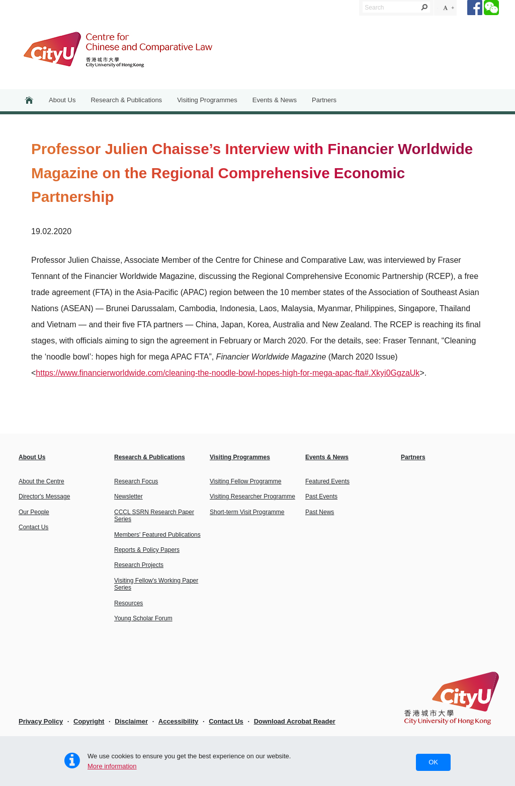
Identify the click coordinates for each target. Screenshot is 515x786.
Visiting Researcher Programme (252, 496)
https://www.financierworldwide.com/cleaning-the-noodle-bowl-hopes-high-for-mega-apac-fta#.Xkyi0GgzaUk (227, 373)
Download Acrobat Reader (294, 721)
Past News (319, 512)
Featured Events (327, 481)
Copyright (88, 721)
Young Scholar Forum (143, 618)
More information (112, 766)
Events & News (274, 100)
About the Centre (41, 481)
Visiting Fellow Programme (246, 481)
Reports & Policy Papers (147, 549)
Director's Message (44, 496)
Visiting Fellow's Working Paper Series (156, 584)
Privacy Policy (41, 721)
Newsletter (128, 496)
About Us (62, 100)
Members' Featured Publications (157, 534)
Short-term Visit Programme (247, 512)
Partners (324, 100)
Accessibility (178, 721)
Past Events (321, 496)
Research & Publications (126, 100)
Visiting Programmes (207, 100)
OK (433, 762)
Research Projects (138, 564)
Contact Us (33, 527)
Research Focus (136, 481)
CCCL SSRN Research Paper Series (154, 516)
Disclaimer (131, 721)
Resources (128, 603)
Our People (34, 512)
